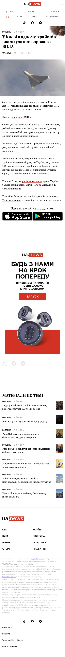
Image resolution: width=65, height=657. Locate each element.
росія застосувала (32, 181)
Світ (4, 529)
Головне (6, 32)
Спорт (6, 549)
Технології (40, 542)
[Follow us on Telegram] (40, 22)
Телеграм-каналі (11, 199)
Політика (39, 536)
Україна (37, 529)
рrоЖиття (39, 549)
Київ (5, 536)
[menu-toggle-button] (3, 4)
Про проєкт (7, 627)
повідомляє (17, 117)
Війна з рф (19, 32)
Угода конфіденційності (12, 640)
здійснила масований (14, 162)
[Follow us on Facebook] (32, 22)
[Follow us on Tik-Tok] (24, 22)
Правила (6, 633)
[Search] (62, 4)
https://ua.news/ (37, 559)
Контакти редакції (10, 646)
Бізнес (6, 542)
